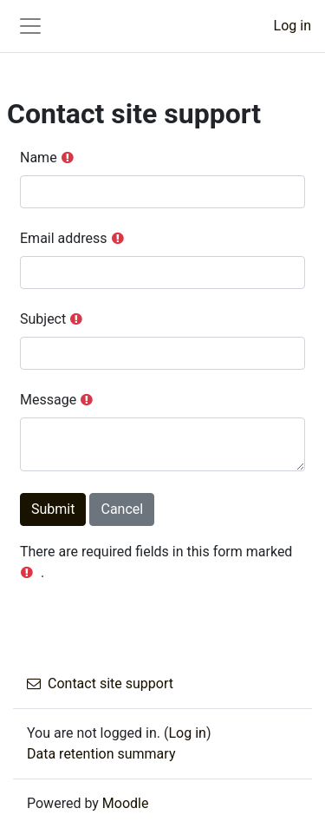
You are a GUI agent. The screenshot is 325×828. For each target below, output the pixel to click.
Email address (63, 238)
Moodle (125, 803)
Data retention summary (101, 754)
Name (38, 157)
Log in (292, 25)
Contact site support (100, 683)
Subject (43, 319)
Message (48, 399)
